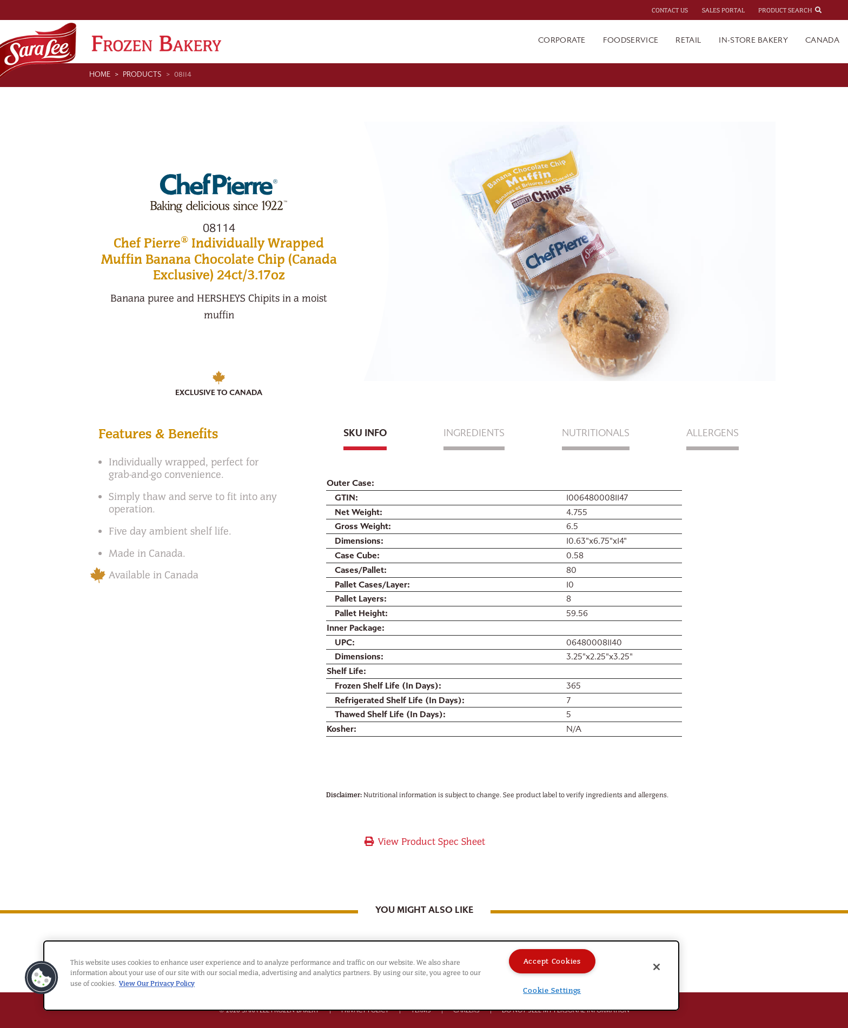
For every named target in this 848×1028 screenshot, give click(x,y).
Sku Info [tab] (365, 433)
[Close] (656, 967)
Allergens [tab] (712, 433)
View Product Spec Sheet (424, 841)
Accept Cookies (552, 961)
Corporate (562, 40)
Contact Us (670, 10)
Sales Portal (723, 10)
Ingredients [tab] (474, 433)
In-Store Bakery (753, 40)
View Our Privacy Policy (157, 983)
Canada (822, 40)
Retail (688, 40)
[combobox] (828, 9)
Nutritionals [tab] (596, 433)
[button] (41, 977)
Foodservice (631, 40)
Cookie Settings (552, 990)
